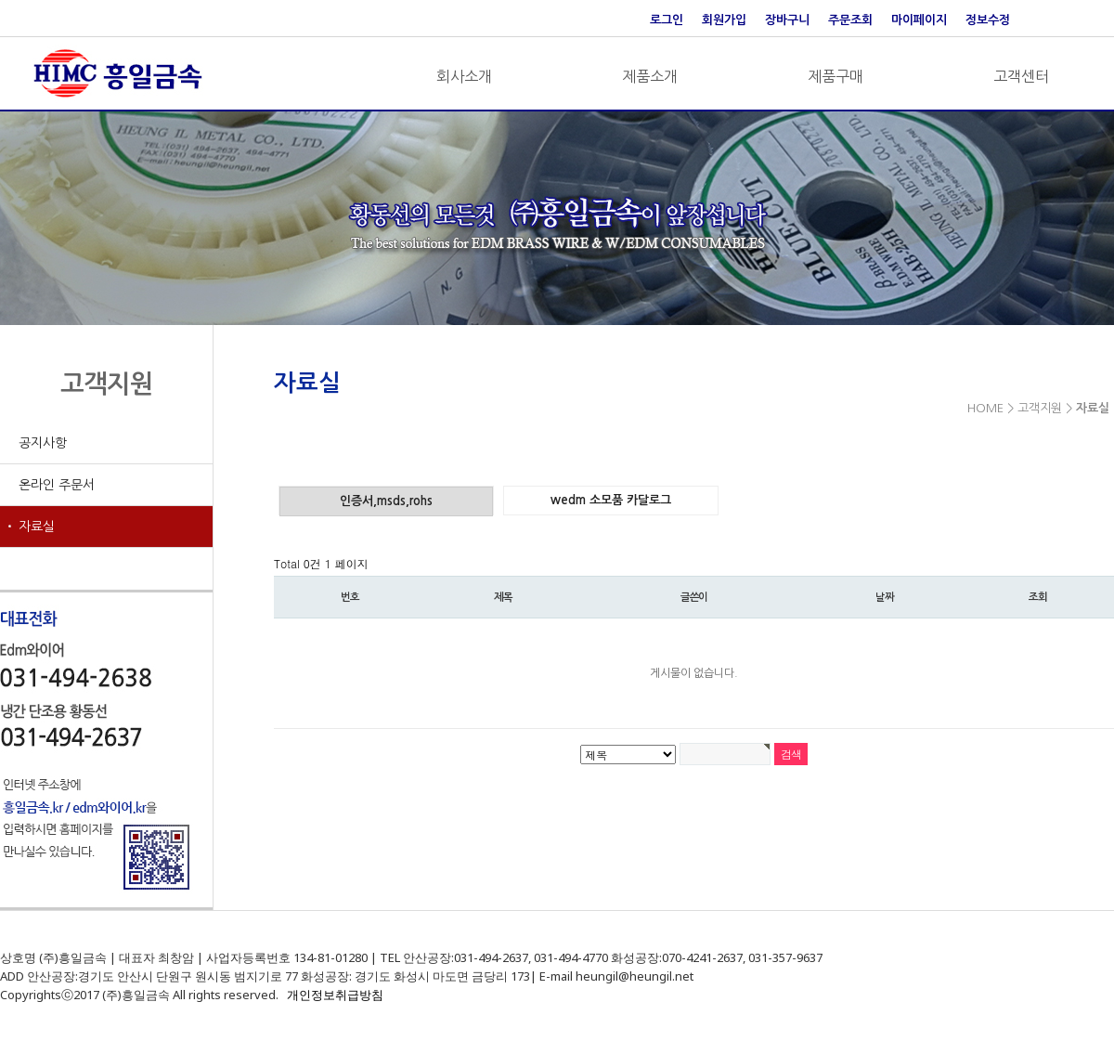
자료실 (37, 526)
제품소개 (650, 76)
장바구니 (787, 20)
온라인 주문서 (57, 484)
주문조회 (850, 20)
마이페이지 (919, 20)
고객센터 (1021, 76)
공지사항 (43, 442)
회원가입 (724, 20)
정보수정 (987, 20)
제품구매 (835, 76)
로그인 (666, 20)
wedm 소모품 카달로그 (611, 500)
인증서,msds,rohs (386, 501)
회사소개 (464, 76)
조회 (1038, 597)
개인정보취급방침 (335, 994)
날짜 (884, 597)
